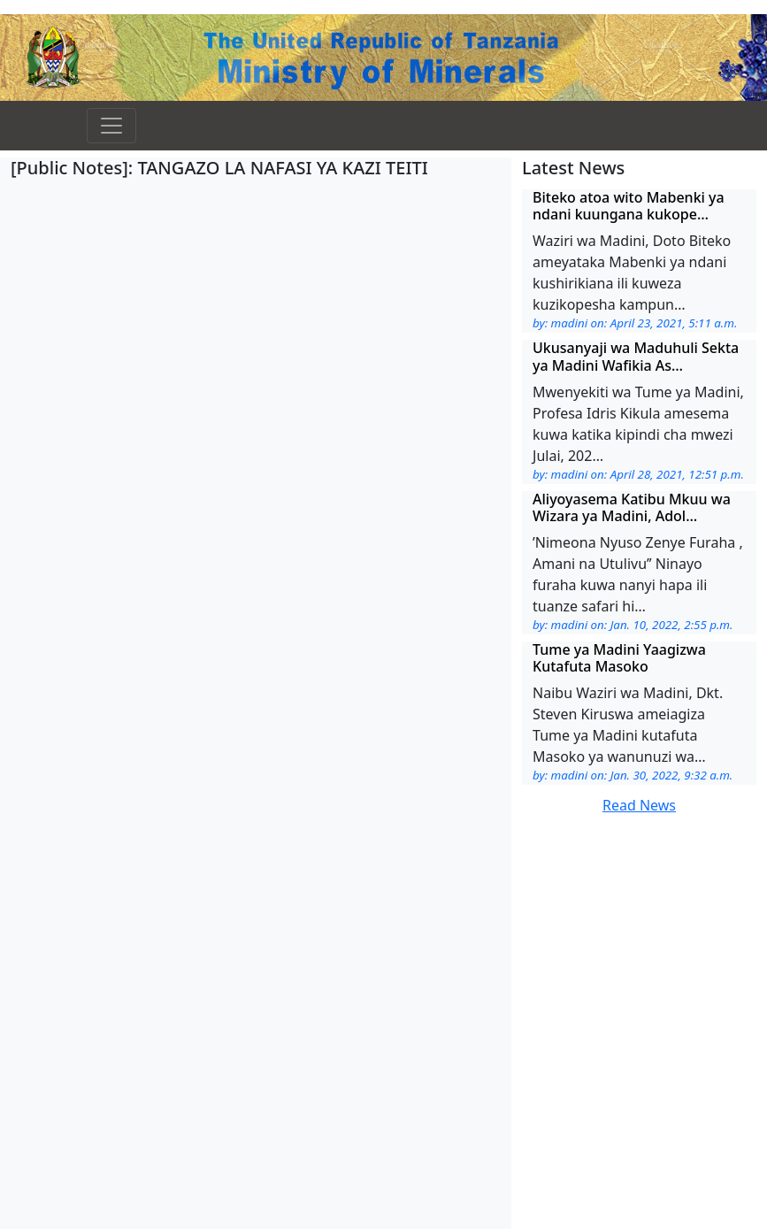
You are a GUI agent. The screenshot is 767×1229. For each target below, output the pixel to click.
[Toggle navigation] (111, 125)
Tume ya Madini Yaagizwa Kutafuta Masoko (619, 658)
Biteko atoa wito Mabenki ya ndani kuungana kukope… (629, 206)
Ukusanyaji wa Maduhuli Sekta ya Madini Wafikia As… (636, 356)
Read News (639, 805)
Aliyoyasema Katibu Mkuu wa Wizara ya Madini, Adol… (632, 507)
